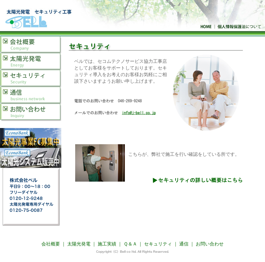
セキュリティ (30, 78)
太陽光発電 (30, 61)
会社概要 (30, 44)
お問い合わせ (30, 112)
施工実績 (107, 243)
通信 (30, 95)
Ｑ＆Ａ (130, 243)
